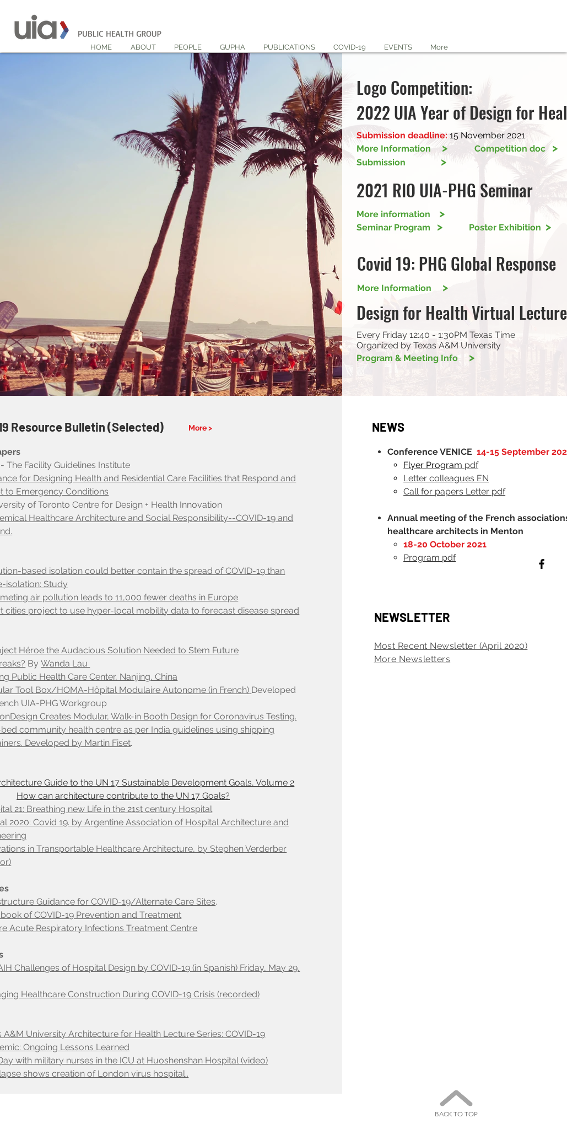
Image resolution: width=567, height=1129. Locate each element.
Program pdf (429, 557)
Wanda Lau (65, 663)
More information (401, 214)
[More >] (200, 428)
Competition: (433, 87)
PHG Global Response (487, 263)
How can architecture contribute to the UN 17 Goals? (123, 796)
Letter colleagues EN (446, 478)
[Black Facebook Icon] (541, 564)
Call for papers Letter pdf (454, 491)
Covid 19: (388, 263)
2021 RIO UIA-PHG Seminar (445, 190)
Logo (374, 87)
